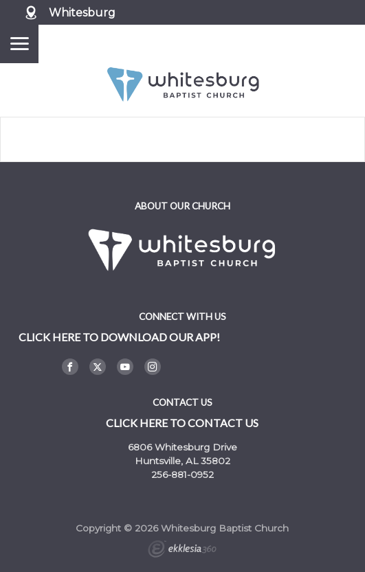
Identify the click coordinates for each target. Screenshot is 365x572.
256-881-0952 (182, 474)
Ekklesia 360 (182, 550)
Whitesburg (82, 12)
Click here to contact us (182, 422)
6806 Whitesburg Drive (182, 447)
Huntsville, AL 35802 (182, 460)
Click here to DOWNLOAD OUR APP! (119, 336)
